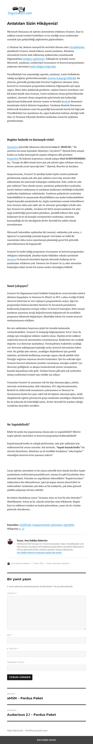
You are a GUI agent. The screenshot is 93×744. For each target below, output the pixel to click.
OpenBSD (69, 524)
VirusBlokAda (76, 47)
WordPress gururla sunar (36, 730)
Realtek (66, 101)
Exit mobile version (46, 740)
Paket (49, 563)
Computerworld (40, 524)
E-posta (12, 649)
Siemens (12, 259)
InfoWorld (25, 524)
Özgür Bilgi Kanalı (15, 730)
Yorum (12, 593)
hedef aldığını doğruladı (42, 66)
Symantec (12, 147)
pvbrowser (56, 524)
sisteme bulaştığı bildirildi (61, 78)
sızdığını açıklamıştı (34, 58)
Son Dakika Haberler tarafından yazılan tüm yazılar (39, 552)
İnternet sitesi (15, 662)
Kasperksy (12, 158)
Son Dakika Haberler (20, 563)
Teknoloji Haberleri (61, 563)
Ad (9, 635)
